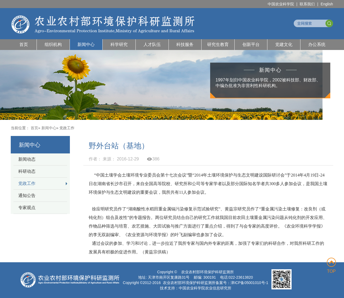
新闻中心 (86, 44)
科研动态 (26, 171)
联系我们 (307, 4)
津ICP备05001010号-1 (249, 283)
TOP (331, 266)
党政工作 (26, 183)
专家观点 (26, 207)
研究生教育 (218, 44)
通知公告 (26, 195)
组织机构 (53, 44)
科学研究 (119, 44)
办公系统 (316, 44)
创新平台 (251, 44)
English (327, 4)
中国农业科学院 (281, 4)
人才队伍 (152, 44)
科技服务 (185, 44)
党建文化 (283, 44)
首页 (23, 44)
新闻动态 (26, 159)
